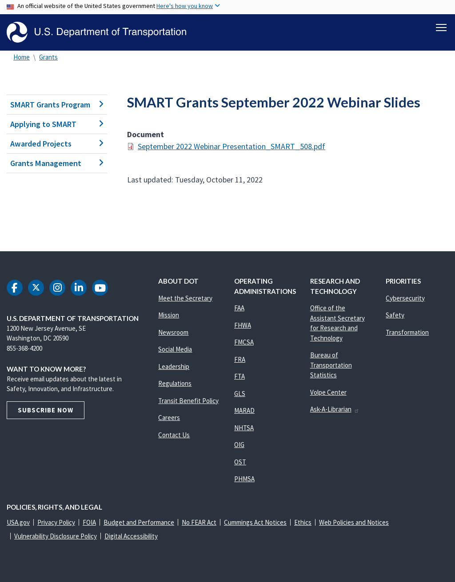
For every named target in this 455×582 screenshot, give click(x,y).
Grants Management (57, 163)
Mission (168, 315)
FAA (239, 308)
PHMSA (244, 479)
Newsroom (173, 332)
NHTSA (244, 428)
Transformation (407, 332)
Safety (395, 315)
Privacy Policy (56, 522)
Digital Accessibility (131, 536)
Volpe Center (328, 392)
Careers (169, 417)
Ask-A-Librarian (334, 409)
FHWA (242, 325)
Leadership (173, 366)
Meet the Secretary (185, 298)
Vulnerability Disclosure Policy (55, 536)
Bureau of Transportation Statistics (331, 365)
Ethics (302, 522)
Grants (48, 57)
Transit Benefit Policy (188, 400)
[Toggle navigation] (441, 27)
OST (240, 462)
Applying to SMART (57, 124)
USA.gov (18, 522)
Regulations (175, 383)
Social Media (175, 349)
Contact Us (174, 435)
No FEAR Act (199, 522)
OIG (239, 444)
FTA (239, 376)
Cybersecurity (405, 298)
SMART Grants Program (57, 104)
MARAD (244, 410)
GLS (239, 393)
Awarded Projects (57, 144)
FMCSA (244, 342)
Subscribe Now (45, 410)
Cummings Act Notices (255, 522)
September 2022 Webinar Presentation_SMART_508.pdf (231, 146)
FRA (239, 359)
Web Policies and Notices (354, 522)
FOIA (89, 522)
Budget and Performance (139, 522)
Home (21, 57)
